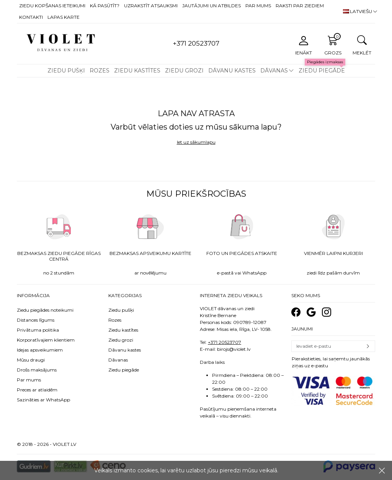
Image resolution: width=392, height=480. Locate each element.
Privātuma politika (38, 330)
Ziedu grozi (184, 70)
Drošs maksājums (37, 370)
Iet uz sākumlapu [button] (196, 142)
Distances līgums (35, 320)
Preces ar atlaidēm (37, 390)
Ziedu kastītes (137, 70)
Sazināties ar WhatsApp (43, 400)
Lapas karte (63, 17)
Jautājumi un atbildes (211, 5)
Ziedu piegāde (322, 70)
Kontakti (31, 17)
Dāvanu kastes (232, 70)
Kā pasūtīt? (104, 5)
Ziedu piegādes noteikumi (45, 310)
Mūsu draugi (31, 360)
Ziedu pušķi (66, 70)
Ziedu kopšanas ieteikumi (52, 5)
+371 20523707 (224, 342)
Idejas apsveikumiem (40, 350)
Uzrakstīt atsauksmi (151, 5)
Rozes (99, 70)
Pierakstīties (368, 346)
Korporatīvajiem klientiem (46, 340)
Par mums (258, 5)
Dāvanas (274, 70)
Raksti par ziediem (300, 5)
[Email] (326, 346)
